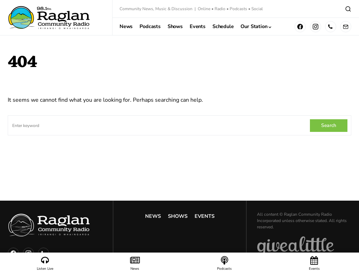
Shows (178, 216)
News (153, 216)
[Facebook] (300, 27)
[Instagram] (315, 27)
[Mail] (345, 27)
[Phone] (330, 27)
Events (205, 216)
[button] (348, 9)
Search (328, 125)
